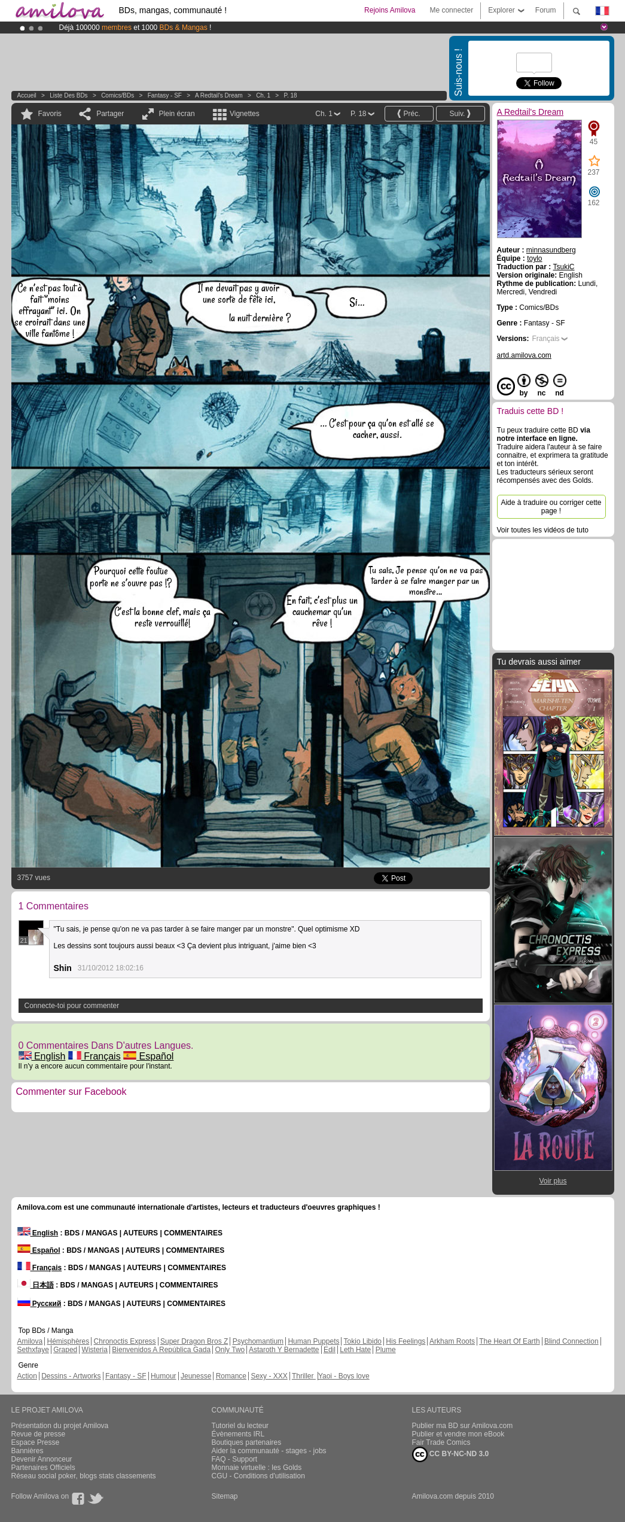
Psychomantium (258, 1341)
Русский (39, 1303)
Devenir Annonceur (41, 1459)
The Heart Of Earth (509, 1341)
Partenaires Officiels (43, 1467)
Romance (231, 1376)
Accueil (26, 95)
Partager (110, 113)
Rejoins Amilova (389, 10)
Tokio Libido (363, 1341)
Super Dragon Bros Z (194, 1341)
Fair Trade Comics (441, 1442)
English (42, 1056)
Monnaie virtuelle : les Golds (257, 1467)
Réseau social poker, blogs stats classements (83, 1476)
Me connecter (451, 10)
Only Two (230, 1350)
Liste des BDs (68, 95)
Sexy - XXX (269, 1376)
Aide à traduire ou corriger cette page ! (551, 506)
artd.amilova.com (524, 355)
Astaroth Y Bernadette (284, 1350)
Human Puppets (313, 1341)
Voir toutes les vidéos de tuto (543, 530)
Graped (65, 1350)
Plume (386, 1350)
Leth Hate (355, 1350)
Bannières (27, 1451)
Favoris (50, 113)
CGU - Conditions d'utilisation (258, 1476)
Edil (330, 1350)
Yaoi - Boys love (344, 1376)
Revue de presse (38, 1434)
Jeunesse (196, 1376)
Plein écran (177, 113)
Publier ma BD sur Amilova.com (462, 1425)
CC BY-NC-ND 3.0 (450, 1454)
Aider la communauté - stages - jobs (269, 1451)
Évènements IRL (238, 1434)
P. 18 (290, 95)
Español (148, 1056)
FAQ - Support (235, 1459)
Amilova (30, 1341)
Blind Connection (571, 1341)
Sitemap (225, 1496)
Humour (163, 1376)
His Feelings (405, 1341)
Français (94, 1056)
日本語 (35, 1285)
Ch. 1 (263, 95)
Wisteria (95, 1350)
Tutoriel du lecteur (240, 1425)
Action (27, 1376)
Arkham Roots (452, 1341)
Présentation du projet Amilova (60, 1425)
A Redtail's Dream (219, 95)
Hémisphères (68, 1341)
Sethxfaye (33, 1350)
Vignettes (245, 113)
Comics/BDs (117, 95)
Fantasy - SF (165, 95)
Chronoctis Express (125, 1341)
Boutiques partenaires (247, 1442)
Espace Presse (35, 1442)
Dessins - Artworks (70, 1376)
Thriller (304, 1376)
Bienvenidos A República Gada (161, 1350)
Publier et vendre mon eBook (458, 1434)
